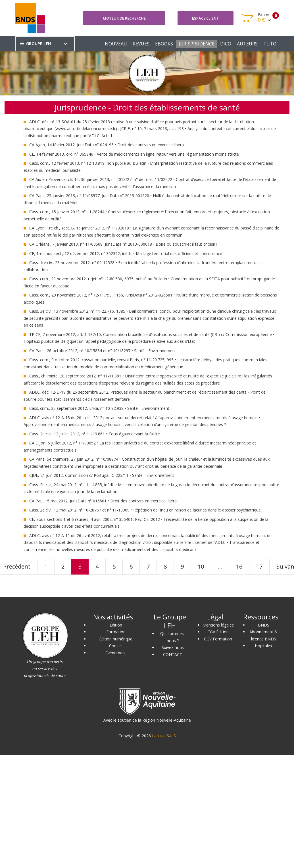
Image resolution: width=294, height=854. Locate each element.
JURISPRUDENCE (196, 44)
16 (239, 566)
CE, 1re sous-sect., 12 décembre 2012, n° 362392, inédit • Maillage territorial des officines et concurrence (125, 253)
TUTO (269, 44)
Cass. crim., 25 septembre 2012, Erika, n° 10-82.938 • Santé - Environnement (99, 408)
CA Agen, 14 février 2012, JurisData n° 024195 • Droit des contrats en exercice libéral (107, 144)
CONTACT (172, 654)
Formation (116, 631)
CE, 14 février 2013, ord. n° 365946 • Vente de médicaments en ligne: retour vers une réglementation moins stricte (134, 154)
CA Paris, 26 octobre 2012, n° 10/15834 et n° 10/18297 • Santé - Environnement (102, 350)
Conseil (115, 645)
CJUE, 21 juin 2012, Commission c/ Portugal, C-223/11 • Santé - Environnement (101, 475)
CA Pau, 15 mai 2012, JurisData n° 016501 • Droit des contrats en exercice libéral (103, 501)
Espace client (205, 18)
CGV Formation (218, 639)
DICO (225, 44)
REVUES (141, 44)
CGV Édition (218, 631)
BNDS (263, 625)
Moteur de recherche (124, 18)
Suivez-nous (173, 647)
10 (201, 566)
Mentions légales (218, 625)
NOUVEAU (116, 44)
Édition (116, 625)
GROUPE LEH (35, 43)
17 (259, 566)
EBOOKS (164, 44)
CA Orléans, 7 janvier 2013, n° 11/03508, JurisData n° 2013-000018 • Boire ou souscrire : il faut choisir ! (123, 244)
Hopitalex (263, 645)
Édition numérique (115, 639)
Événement (115, 652)
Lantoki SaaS (164, 735)
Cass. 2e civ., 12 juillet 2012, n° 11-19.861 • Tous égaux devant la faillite (94, 434)
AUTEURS (247, 44)
